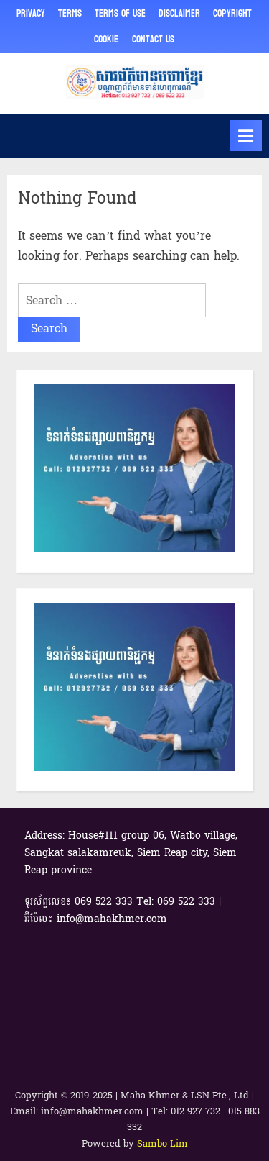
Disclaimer (179, 13)
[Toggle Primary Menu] (246, 135)
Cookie (106, 39)
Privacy (30, 13)
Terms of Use (120, 13)
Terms (70, 13)
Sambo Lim (162, 1143)
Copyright (232, 13)
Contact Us (153, 39)
